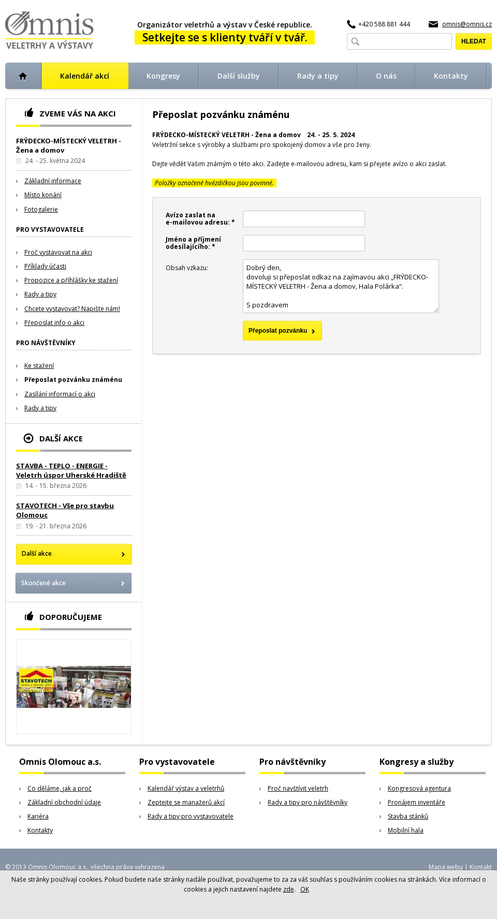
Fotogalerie (41, 209)
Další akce (37, 553)
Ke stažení (39, 365)
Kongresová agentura (419, 788)
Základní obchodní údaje (64, 802)
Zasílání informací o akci (59, 394)
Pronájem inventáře (416, 802)
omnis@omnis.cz (467, 24)
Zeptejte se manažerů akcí (186, 802)
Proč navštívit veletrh (298, 788)
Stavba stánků (408, 816)
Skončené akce (43, 583)
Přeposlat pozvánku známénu (73, 379)
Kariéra (38, 816)
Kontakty (40, 830)
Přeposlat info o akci (54, 322)
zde (288, 889)
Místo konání (43, 194)
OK (304, 889)
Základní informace (52, 180)
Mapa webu (446, 867)
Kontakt (481, 867)
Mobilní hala (405, 830)
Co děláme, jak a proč (59, 788)
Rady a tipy (40, 294)
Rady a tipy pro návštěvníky (307, 802)
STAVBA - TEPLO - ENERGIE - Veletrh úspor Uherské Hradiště (71, 470)
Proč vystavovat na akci (58, 252)
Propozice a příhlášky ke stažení (71, 280)
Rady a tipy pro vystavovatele (190, 816)
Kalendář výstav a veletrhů (186, 788)
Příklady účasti (45, 266)
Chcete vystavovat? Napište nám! (72, 308)
